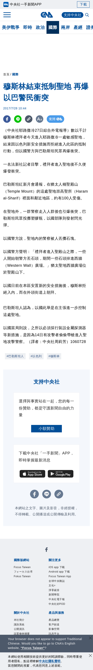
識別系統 (19, 624)
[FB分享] (7, 119)
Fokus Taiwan (22, 576)
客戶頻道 (54, 624)
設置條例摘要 (22, 633)
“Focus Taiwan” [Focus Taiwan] (33, 648)
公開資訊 (19, 629)
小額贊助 (46, 428)
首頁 (6, 74)
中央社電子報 (57, 599)
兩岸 (65, 27)
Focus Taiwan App (60, 576)
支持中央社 (72, 15)
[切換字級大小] (39, 119)
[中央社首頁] (46, 15)
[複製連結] (28, 119)
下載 (83, 4)
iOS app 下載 (57, 567)
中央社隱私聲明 (50, 661)
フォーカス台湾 (23, 571)
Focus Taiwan (22, 567)
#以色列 (36, 356)
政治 (40, 27)
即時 (27, 27)
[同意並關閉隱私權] (90, 656)
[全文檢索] (87, 15)
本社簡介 (19, 619)
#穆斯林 (54, 356)
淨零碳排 (54, 590)
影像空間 (54, 629)
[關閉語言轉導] (90, 638)
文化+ (52, 585)
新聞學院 (54, 594)
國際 (52, 27)
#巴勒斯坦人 (15, 356)
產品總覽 (54, 619)
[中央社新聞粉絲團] (46, 550)
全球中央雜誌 (57, 581)
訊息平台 (54, 633)
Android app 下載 (59, 571)
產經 (78, 27)
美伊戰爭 (10, 27)
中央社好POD (57, 603)
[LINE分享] (18, 119)
